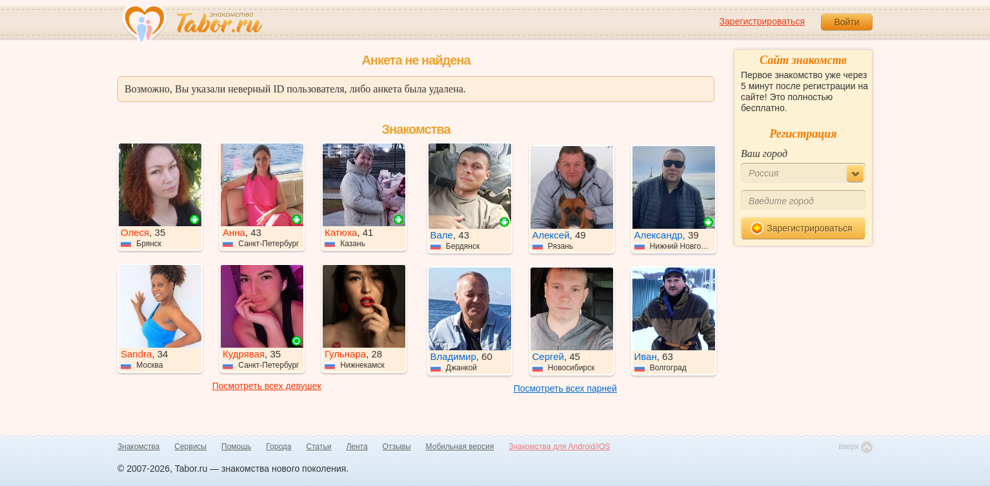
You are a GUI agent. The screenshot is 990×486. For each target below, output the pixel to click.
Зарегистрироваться (762, 21)
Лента (356, 446)
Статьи (319, 446)
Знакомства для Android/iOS (559, 446)
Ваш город (764, 153)
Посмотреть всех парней (565, 388)
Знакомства (138, 446)
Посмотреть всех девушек (266, 386)
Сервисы (190, 446)
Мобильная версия (460, 446)
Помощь (236, 446)
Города (278, 446)
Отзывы (397, 446)
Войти (846, 22)
